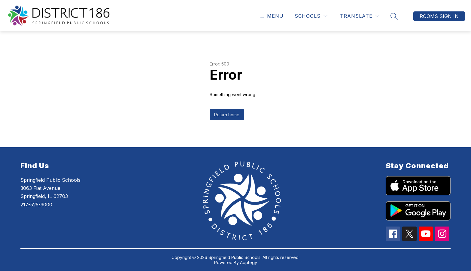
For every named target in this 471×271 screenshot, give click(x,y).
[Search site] (394, 16)
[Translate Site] (360, 16)
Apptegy (248, 262)
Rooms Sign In (439, 16)
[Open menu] (271, 16)
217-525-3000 (36, 205)
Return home (226, 114)
